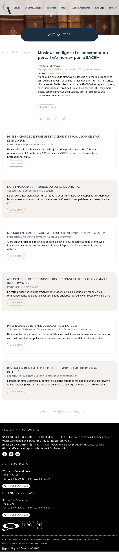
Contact (113, 8)
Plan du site (81, 540)
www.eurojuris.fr (57, 73)
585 (70, 412)
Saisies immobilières (80, 8)
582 (54, 412)
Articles (44, 543)
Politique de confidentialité (28, 543)
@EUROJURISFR (19, 437)
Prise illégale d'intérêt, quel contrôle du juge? (43, 326)
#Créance (34, 441)
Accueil (17, 8)
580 (43, 412)
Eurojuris (99, 8)
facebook (112, 269)
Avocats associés (33, 8)
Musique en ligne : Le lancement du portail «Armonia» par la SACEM (57, 233)
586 (75, 412)
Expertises (51, 8)
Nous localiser (17, 486)
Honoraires (72, 540)
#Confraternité (57, 449)
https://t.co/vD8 (60, 441)
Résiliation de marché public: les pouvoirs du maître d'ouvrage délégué (55, 371)
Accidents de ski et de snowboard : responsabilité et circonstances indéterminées (58, 281)
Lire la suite (47, 107)
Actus (63, 8)
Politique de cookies (9, 543)
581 (49, 412)
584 (64, 412)
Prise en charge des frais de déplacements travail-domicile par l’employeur (54, 138)
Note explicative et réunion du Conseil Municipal (44, 187)
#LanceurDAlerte (12, 449)
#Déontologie (59, 445)
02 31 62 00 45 (16, 479)
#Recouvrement (11, 441)
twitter (112, 276)
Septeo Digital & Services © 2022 (21, 548)
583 (59, 412)
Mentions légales (94, 540)
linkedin (112, 282)
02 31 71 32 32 (16, 508)
